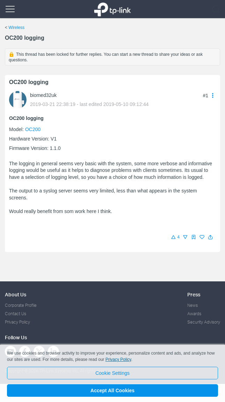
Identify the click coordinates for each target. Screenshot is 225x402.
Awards (194, 313)
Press (193, 294)
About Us (15, 294)
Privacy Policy (17, 322)
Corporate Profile (21, 305)
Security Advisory (203, 322)
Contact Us (15, 313)
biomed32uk (43, 95)
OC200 (32, 129)
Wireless (16, 27)
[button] (210, 237)
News (192, 305)
